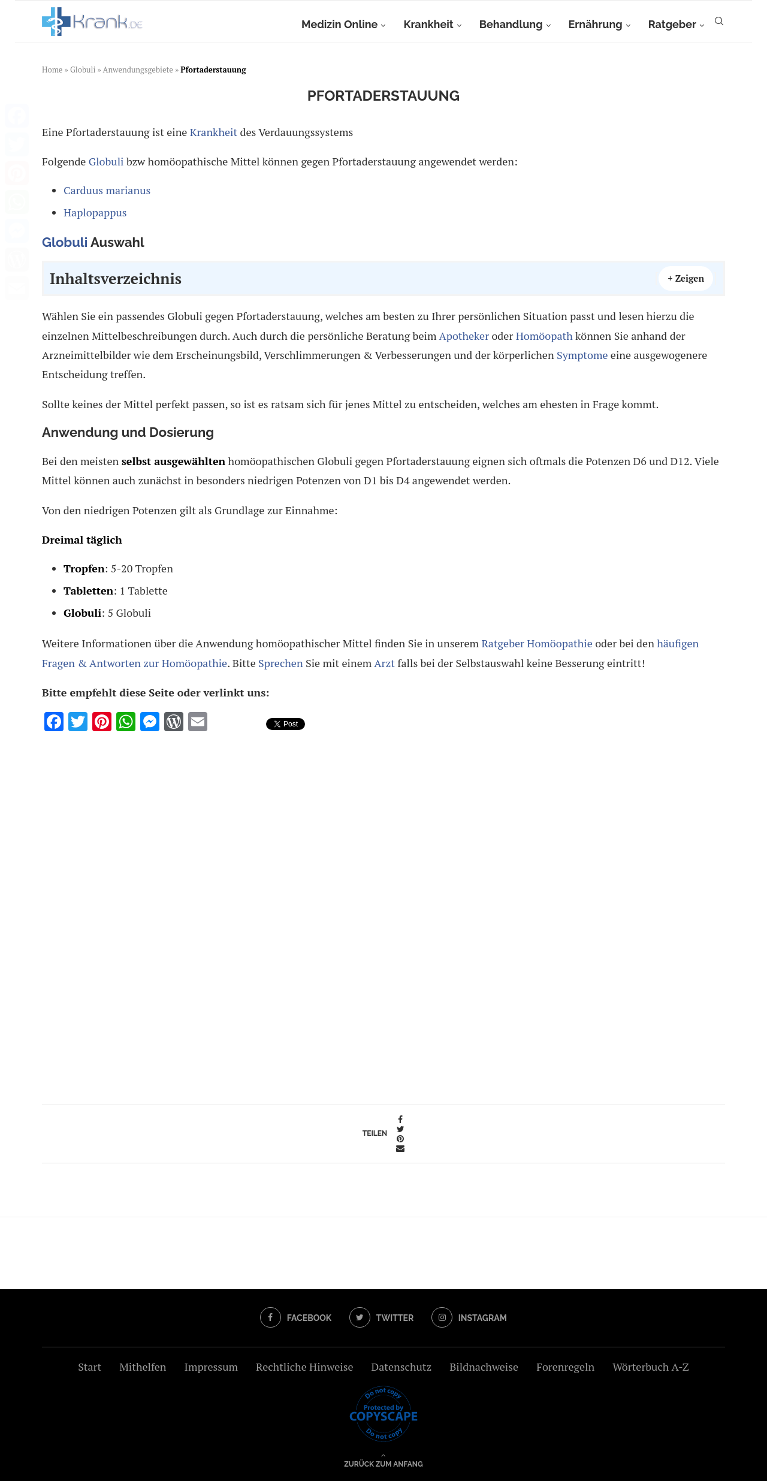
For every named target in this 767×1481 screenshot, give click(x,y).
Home (52, 69)
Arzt (384, 663)
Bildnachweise (483, 1366)
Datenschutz (401, 1366)
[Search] (719, 25)
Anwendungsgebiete (138, 69)
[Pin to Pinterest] (400, 1139)
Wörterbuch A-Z (650, 1366)
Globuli (82, 69)
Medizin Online (339, 24)
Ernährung (596, 24)
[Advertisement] (383, 914)
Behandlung (511, 24)
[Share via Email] (400, 1148)
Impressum (211, 1366)
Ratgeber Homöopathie (536, 643)
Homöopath (544, 335)
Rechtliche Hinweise (304, 1366)
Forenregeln (565, 1366)
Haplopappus (95, 212)
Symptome (582, 355)
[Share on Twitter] (400, 1129)
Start (89, 1366)
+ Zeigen (686, 278)
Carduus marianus (107, 190)
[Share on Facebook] (400, 1119)
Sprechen (280, 663)
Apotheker (464, 335)
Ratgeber (672, 24)
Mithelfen (142, 1366)
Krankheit (428, 24)
